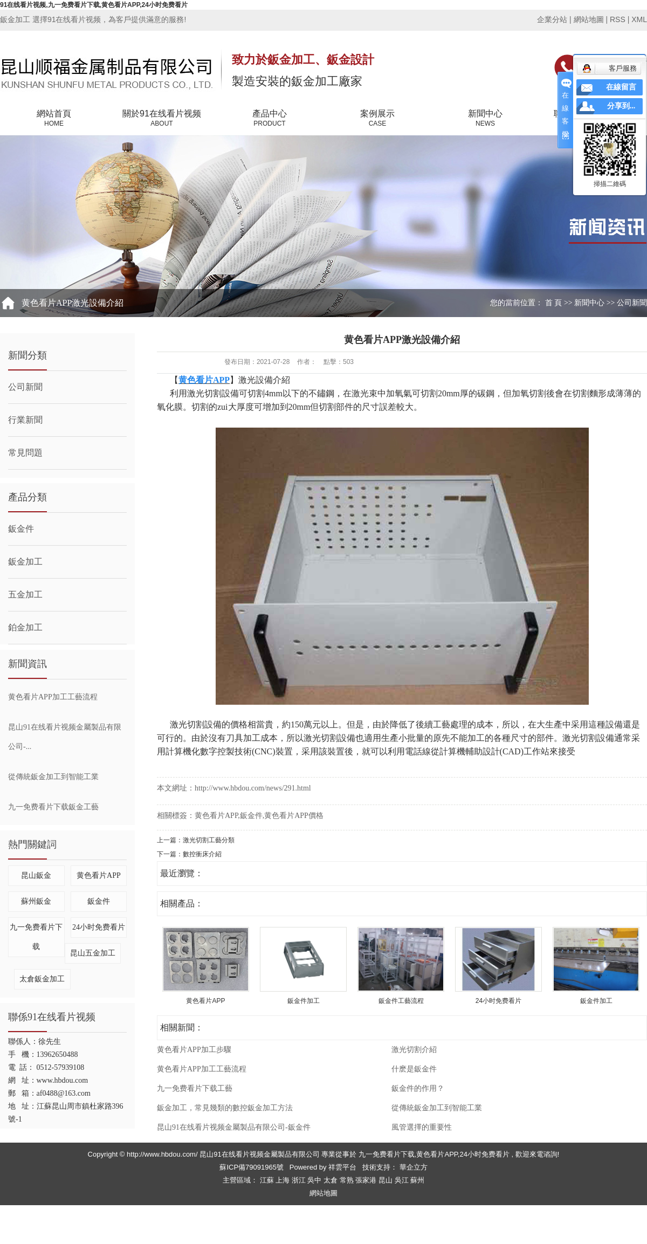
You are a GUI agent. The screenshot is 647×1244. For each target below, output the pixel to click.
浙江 (300, 1180)
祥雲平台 (342, 1167)
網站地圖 (590, 19)
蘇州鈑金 (36, 901)
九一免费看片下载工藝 (194, 1088)
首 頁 (553, 303)
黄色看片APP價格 (294, 816)
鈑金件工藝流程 (401, 1001)
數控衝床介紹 (202, 854)
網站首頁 (54, 118)
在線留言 (621, 87)
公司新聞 (632, 303)
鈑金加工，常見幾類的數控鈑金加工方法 (225, 1108)
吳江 (403, 1180)
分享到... (621, 106)
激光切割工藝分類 (209, 840)
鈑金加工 (25, 561)
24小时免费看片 (98, 927)
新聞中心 (485, 118)
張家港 (366, 1180)
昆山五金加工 (92, 953)
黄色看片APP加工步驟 (194, 1050)
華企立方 (412, 1167)
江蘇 (268, 1180)
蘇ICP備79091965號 (251, 1167)
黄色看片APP (99, 875)
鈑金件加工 (303, 1001)
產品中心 (270, 118)
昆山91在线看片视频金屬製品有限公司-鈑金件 (234, 1127)
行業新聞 (25, 419)
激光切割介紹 (414, 1050)
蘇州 (417, 1180)
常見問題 (25, 452)
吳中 (315, 1180)
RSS (617, 19)
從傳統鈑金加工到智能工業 (53, 777)
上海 (284, 1180)
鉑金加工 (25, 627)
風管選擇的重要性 (421, 1127)
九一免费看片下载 (387, 1154)
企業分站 (552, 19)
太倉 (332, 1180)
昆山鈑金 (36, 875)
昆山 (386, 1180)
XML (639, 19)
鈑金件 (21, 528)
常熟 (348, 1180)
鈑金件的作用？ (417, 1088)
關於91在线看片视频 (162, 118)
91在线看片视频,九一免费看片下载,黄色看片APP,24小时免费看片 (94, 5)
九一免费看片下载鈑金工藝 (53, 807)
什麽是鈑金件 (414, 1069)
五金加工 (25, 594)
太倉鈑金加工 (42, 979)
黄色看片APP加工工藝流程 (53, 697)
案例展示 (377, 118)
